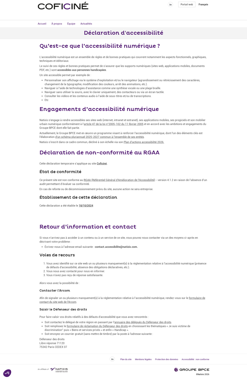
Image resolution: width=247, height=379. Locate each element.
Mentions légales (143, 360)
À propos (56, 24)
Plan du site (126, 360)
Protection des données (166, 360)
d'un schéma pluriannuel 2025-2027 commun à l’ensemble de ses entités (99, 137)
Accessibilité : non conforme (195, 360)
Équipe (71, 24)
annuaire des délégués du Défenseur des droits (142, 322)
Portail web (187, 11)
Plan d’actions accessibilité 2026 (143, 142)
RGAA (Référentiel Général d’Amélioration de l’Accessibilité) (119, 180)
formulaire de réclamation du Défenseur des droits (97, 326)
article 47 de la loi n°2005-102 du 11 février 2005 (113, 124)
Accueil (42, 24)
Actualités (86, 24)
